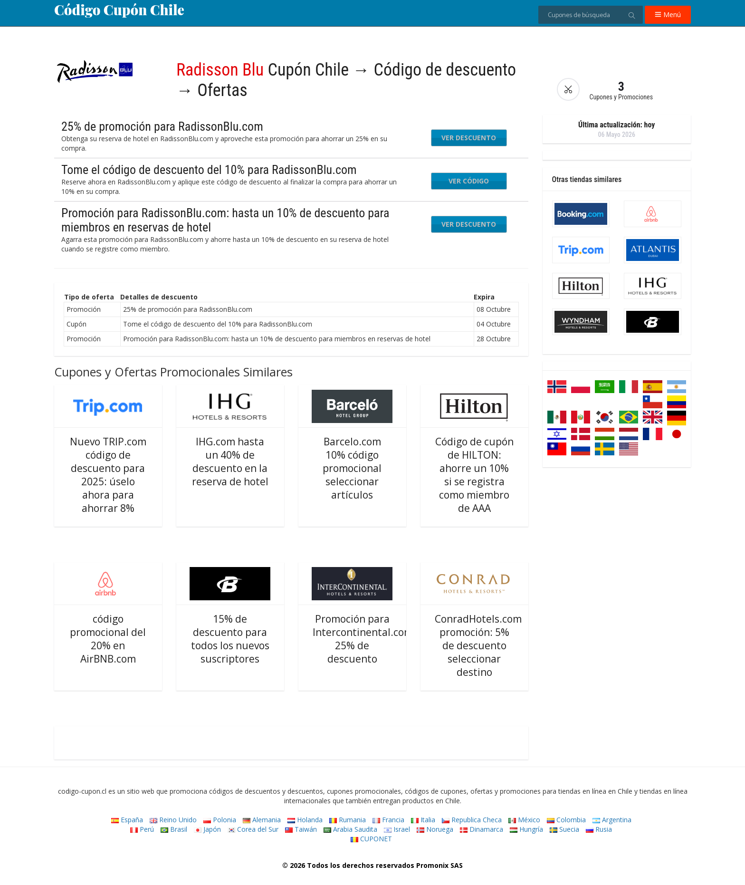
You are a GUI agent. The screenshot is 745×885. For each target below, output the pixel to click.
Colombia (566, 819)
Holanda (305, 819)
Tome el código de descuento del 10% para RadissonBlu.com (209, 170)
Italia (423, 819)
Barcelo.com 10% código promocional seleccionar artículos (352, 468)
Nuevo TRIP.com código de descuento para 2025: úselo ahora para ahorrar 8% (108, 475)
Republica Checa (472, 819)
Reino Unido (173, 819)
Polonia (219, 819)
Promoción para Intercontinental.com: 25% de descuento (364, 638)
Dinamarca (481, 829)
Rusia (599, 829)
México (524, 819)
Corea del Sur (253, 829)
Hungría (526, 829)
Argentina (611, 819)
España (127, 819)
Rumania (347, 819)
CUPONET (371, 838)
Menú (668, 14)
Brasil (174, 829)
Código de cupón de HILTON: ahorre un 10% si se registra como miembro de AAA (474, 475)
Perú (142, 829)
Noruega (435, 829)
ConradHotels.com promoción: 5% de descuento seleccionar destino (478, 645)
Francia (388, 819)
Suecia (564, 829)
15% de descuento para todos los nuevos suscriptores (230, 638)
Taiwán (301, 829)
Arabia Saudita (350, 829)
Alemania (262, 819)
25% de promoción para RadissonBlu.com (162, 126)
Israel (397, 829)
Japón (207, 829)
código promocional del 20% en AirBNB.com (108, 638)
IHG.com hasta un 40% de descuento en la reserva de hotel (230, 461)
